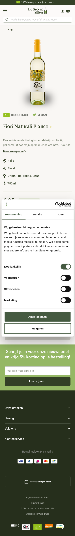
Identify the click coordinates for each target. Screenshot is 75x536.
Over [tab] (61, 214)
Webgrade (44, 514)
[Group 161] (62, 11)
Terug (9, 29)
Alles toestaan (37, 316)
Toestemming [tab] (13, 214)
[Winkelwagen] (68, 11)
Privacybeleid (37, 503)
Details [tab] (37, 214)
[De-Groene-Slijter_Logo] (37, 10)
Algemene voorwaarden (37, 497)
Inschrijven (36, 381)
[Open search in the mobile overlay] (37, 20)
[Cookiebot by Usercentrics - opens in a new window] (55, 204)
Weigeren (37, 328)
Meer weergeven (13, 151)
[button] (5, 11)
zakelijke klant (43, 481)
